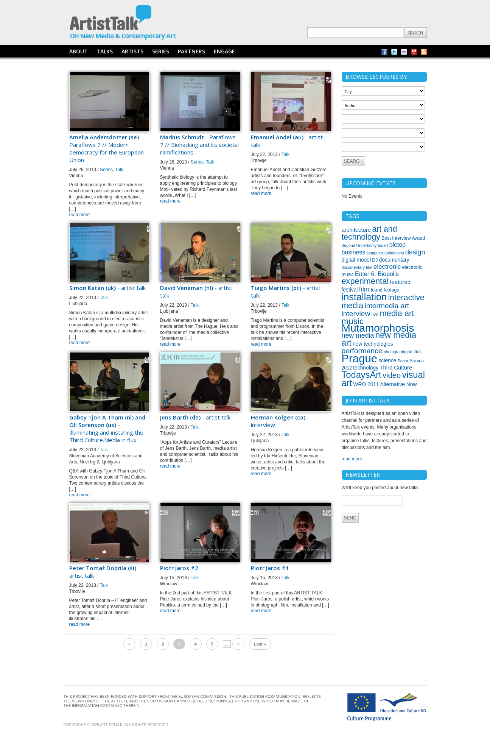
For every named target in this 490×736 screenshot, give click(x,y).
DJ (375, 260)
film (364, 289)
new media (358, 335)
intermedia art (386, 306)
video (392, 375)
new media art (379, 339)
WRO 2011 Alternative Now (385, 384)
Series (106, 169)
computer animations (385, 253)
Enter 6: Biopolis (377, 274)
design (415, 252)
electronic (387, 266)
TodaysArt (361, 375)
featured (400, 282)
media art (397, 313)
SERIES (160, 51)
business (354, 252)
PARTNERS (191, 51)
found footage (385, 290)
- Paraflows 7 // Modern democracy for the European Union (106, 148)
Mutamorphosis (378, 328)
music (353, 321)
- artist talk (107, 288)
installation (364, 297)
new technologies (373, 344)
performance (362, 351)
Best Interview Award (403, 238)
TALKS (104, 51)
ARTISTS (132, 51)
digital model (356, 260)
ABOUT (78, 51)
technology (365, 368)
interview (356, 314)
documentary (394, 260)
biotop (397, 245)
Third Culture (396, 368)
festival (350, 290)
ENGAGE (224, 51)
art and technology (369, 233)
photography (395, 351)
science (387, 360)
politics (415, 351)
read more (79, 214)
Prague (360, 358)
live (375, 314)
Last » (260, 644)
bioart (383, 245)
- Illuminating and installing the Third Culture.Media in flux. (107, 428)
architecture (356, 230)
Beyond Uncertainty (359, 245)
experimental (365, 281)
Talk (119, 169)
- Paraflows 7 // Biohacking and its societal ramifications (199, 144)
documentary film (357, 267)
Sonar (403, 361)
